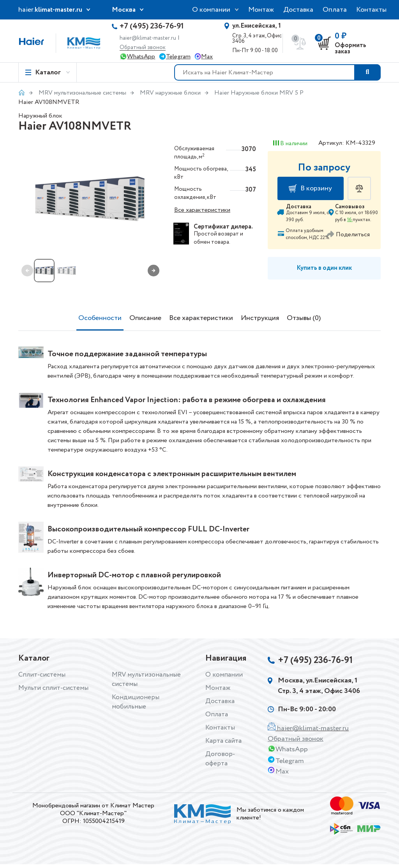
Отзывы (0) (304, 318)
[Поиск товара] (367, 72)
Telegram (178, 56)
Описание (145, 318)
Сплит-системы (42, 675)
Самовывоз (350, 207)
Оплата (335, 10)
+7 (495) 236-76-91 (152, 26)
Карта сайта (224, 741)
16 (350, 219)
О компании (211, 10)
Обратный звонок (143, 48)
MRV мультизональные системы (82, 92)
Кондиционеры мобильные (135, 702)
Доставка (298, 10)
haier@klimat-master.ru (148, 38)
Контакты (371, 10)
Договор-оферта (219, 758)
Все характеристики (202, 210)
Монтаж (261, 10)
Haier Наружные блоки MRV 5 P (259, 92)
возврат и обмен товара (218, 238)
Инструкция (260, 318)
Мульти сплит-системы (54, 688)
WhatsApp (141, 56)
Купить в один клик (324, 268)
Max (207, 56)
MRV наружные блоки (170, 92)
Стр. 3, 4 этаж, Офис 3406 (259, 34)
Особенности (100, 318)
